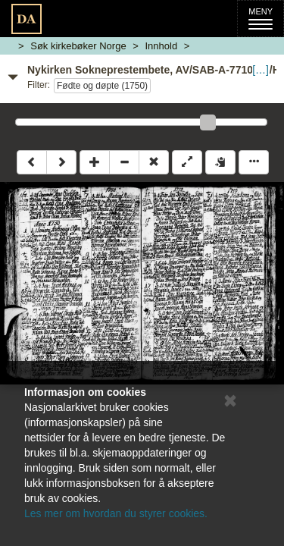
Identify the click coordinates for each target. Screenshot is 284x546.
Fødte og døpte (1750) (102, 85)
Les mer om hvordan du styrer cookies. (116, 513)
